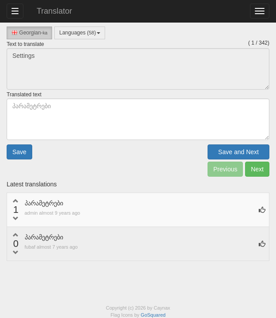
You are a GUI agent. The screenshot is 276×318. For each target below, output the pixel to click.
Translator (54, 11)
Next (257, 169)
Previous (225, 169)
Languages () (79, 33)
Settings (138, 69)
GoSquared (153, 315)
